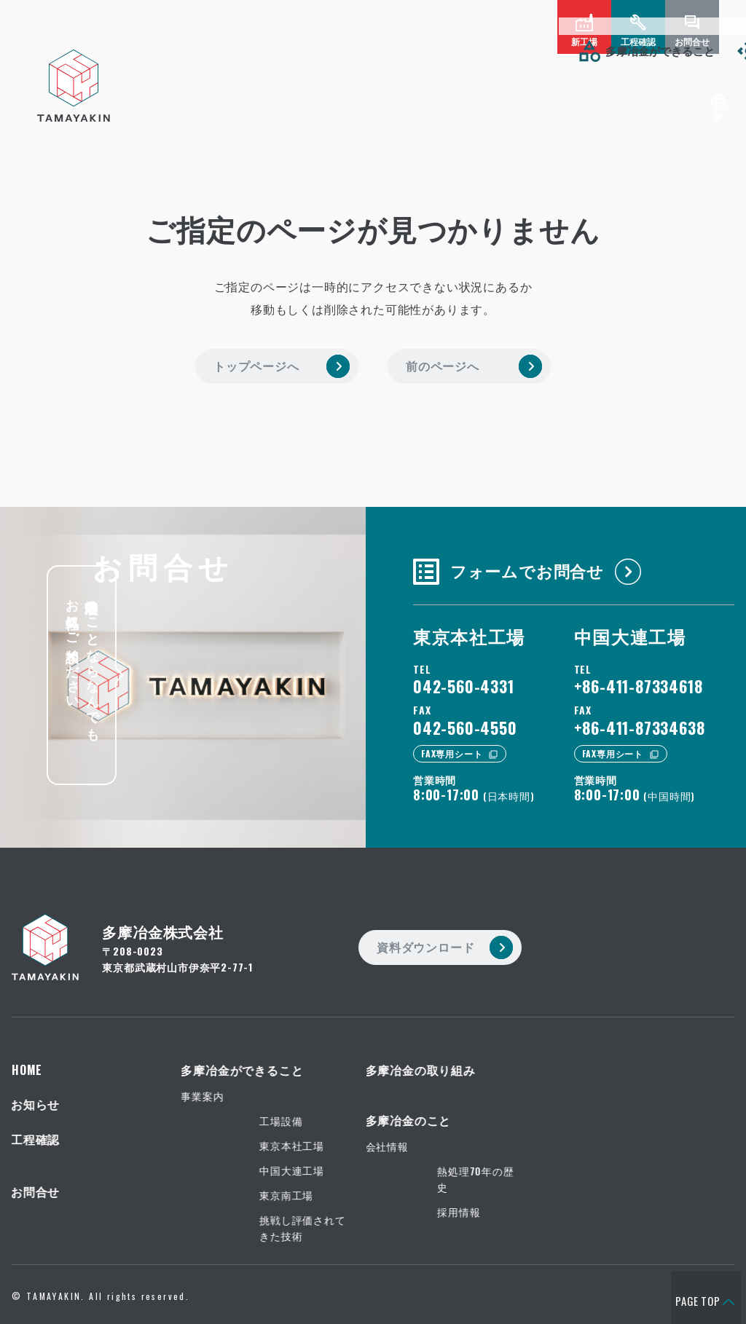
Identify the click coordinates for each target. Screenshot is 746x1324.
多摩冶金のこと (413, 50)
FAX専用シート (451, 744)
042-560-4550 (465, 718)
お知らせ (524, 50)
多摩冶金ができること (120, 50)
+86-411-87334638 (639, 718)
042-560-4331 (463, 676)
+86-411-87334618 (638, 676)
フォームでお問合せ (517, 556)
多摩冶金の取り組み (275, 50)
